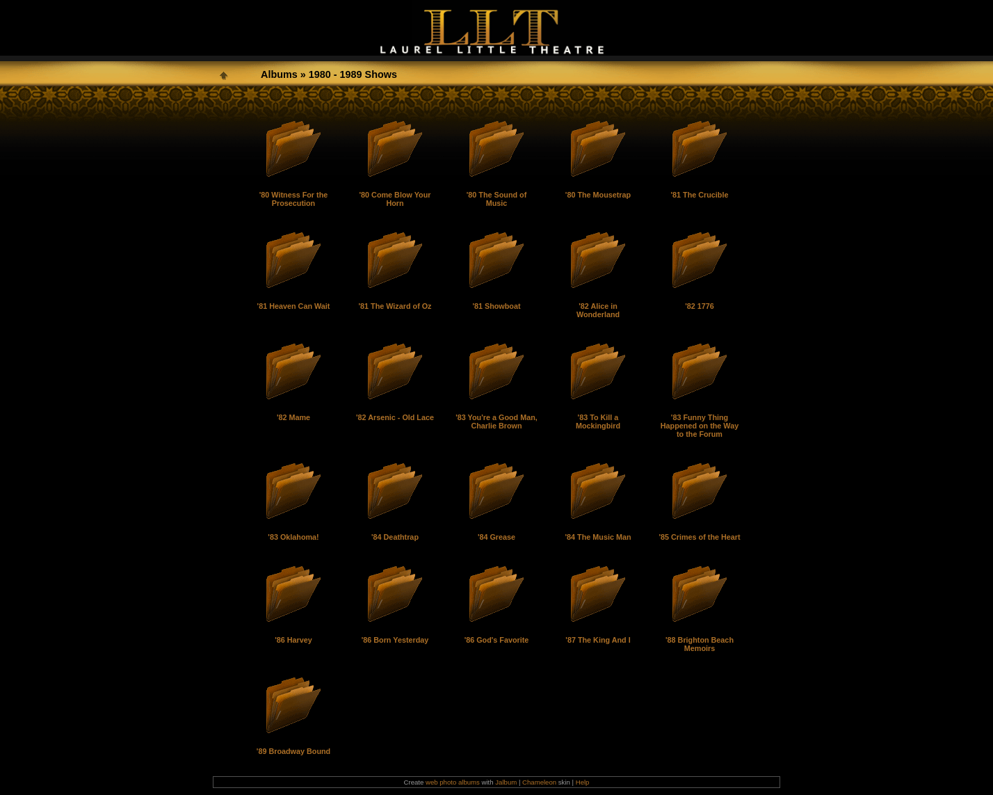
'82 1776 (699, 306)
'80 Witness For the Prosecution (293, 199)
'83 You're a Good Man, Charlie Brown (496, 421)
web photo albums (453, 782)
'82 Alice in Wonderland (598, 310)
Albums (279, 74)
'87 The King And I (597, 640)
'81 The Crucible (700, 195)
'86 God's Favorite (497, 640)
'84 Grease (496, 537)
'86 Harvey (293, 640)
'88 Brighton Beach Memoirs (699, 644)
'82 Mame (293, 417)
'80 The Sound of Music (497, 199)
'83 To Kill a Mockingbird (598, 421)
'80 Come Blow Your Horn (395, 199)
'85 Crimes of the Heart (699, 537)
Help (583, 782)
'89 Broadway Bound (293, 751)
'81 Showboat (496, 306)
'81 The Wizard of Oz (394, 306)
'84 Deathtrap (395, 537)
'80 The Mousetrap (598, 195)
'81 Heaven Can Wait (293, 306)
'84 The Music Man (598, 537)
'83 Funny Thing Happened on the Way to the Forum (699, 425)
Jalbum (506, 782)
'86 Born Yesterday (395, 640)
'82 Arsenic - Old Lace (395, 417)
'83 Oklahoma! (293, 537)
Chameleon (539, 782)
